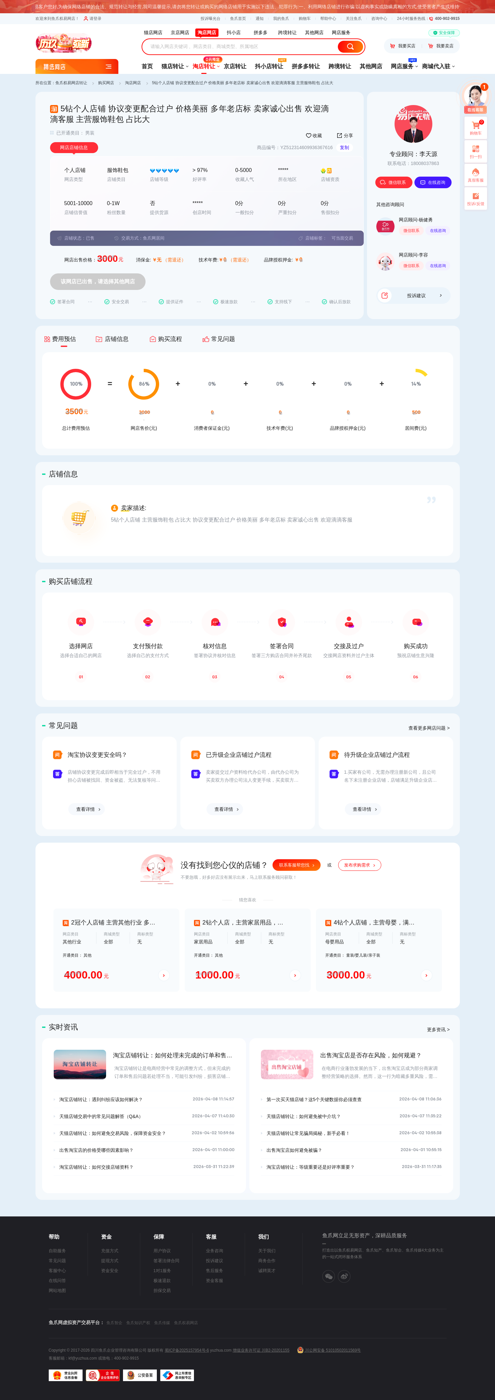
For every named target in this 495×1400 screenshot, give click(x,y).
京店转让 (235, 66)
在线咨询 (432, 182)
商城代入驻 (436, 66)
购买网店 (106, 83)
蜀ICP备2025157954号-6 (187, 1350)
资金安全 (109, 1270)
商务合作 (267, 1260)
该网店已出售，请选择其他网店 (98, 281)
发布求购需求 (357, 865)
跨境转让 (340, 66)
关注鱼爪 (354, 18)
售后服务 (214, 1270)
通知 (260, 18)
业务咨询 (214, 1250)
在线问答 (57, 1280)
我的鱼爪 (281, 18)
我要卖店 (441, 45)
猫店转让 (172, 66)
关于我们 (267, 1250)
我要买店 (402, 45)
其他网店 (371, 66)
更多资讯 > (438, 1029)
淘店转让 (204, 64)
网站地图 (57, 1290)
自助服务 (57, 1250)
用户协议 (162, 1250)
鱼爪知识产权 (138, 1322)
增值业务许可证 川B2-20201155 (261, 1350)
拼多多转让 (306, 66)
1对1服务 (162, 1270)
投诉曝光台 (210, 18)
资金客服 (214, 1280)
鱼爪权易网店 (186, 1322)
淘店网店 (133, 83)
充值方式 (109, 1250)
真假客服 (476, 180)
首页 (147, 66)
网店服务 (402, 64)
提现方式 (109, 1260)
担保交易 (162, 1290)
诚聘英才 (267, 1270)
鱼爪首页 (238, 18)
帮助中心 (328, 18)
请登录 (92, 18)
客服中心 (57, 1270)
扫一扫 (473, 151)
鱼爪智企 (114, 1322)
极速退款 (162, 1280)
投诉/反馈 (475, 203)
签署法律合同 (166, 1260)
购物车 (305, 18)
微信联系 (393, 182)
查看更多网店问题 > (429, 728)
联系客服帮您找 (294, 865)
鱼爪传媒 (162, 1322)
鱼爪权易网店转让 (71, 83)
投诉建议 (424, 295)
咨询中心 (379, 18)
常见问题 (57, 1260)
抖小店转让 (269, 64)
